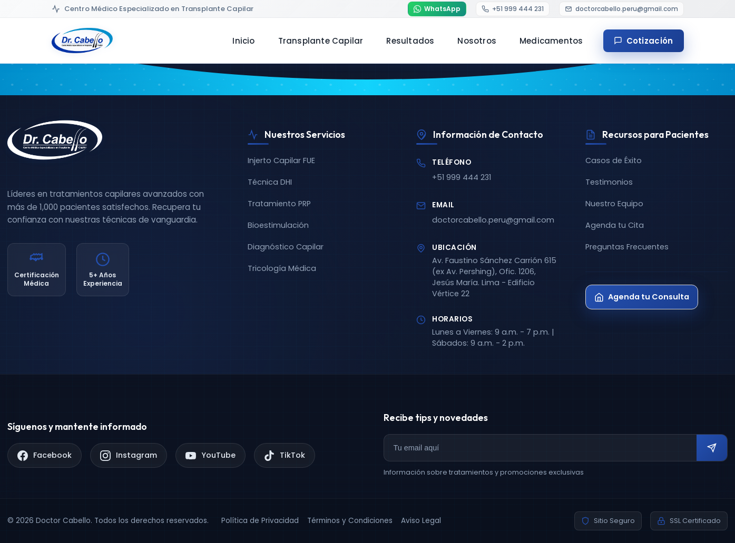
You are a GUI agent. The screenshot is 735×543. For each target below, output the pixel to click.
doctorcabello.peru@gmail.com (493, 220)
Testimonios (609, 182)
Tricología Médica (282, 268)
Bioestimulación (278, 225)
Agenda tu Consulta (641, 296)
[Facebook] (44, 455)
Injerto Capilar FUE (281, 160)
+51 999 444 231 (461, 177)
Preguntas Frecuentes (627, 247)
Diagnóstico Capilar (286, 247)
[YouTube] (210, 455)
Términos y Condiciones (350, 521)
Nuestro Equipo (614, 203)
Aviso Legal (421, 521)
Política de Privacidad (260, 521)
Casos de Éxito (613, 160)
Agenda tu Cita (614, 225)
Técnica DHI (270, 182)
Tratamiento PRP (279, 203)
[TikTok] (284, 455)
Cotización (643, 40)
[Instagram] (128, 455)
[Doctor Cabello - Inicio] (82, 40)
